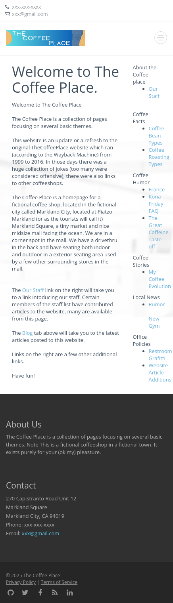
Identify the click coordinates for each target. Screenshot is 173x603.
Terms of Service (59, 582)
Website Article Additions (160, 372)
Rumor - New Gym (157, 315)
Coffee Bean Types (156, 135)
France (157, 189)
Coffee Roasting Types (159, 157)
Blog (27, 332)
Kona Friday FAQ (156, 203)
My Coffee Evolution (160, 279)
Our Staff (33, 290)
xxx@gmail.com (40, 533)
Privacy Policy (21, 582)
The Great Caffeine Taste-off (159, 232)
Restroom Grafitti (160, 354)
